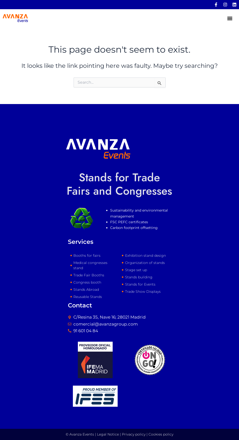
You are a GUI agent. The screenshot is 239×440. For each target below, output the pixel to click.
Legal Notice (108, 434)
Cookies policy (160, 434)
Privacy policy (133, 434)
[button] (230, 18)
